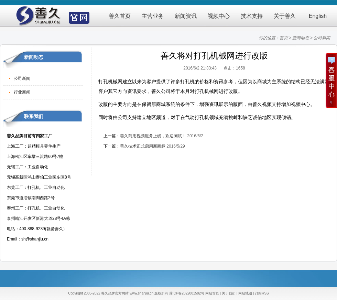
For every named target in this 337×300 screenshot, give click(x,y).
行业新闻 (22, 92)
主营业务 (153, 16)
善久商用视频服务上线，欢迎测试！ (153, 135)
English (318, 16)
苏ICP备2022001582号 (186, 293)
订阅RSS (262, 293)
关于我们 (229, 293)
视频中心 (219, 16)
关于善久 (285, 16)
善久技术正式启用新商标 (142, 146)
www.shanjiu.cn (141, 293)
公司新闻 (322, 37)
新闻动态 (300, 37)
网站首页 (212, 293)
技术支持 (252, 16)
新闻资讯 (186, 16)
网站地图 (245, 293)
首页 (284, 37)
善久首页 (120, 16)
